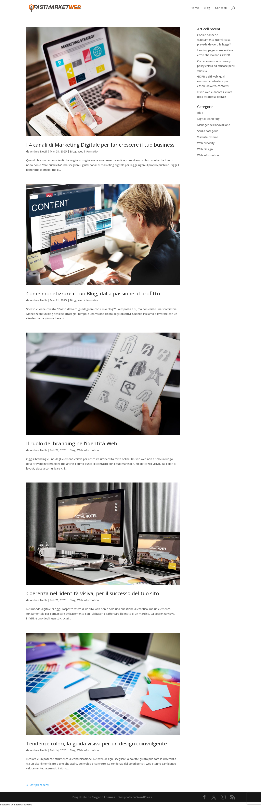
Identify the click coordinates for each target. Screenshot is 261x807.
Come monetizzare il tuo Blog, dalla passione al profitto (93, 293)
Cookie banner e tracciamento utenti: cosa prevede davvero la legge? (214, 39)
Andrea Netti (38, 151)
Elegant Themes (103, 797)
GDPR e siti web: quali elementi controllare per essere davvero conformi (213, 81)
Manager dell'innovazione (213, 125)
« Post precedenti (37, 785)
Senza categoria (207, 131)
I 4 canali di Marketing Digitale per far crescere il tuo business (100, 144)
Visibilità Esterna (207, 137)
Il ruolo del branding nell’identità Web (71, 443)
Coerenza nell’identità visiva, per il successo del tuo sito (92, 593)
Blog (207, 8)
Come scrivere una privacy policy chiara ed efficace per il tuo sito (216, 65)
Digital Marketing (208, 119)
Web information (88, 151)
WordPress (144, 797)
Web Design (205, 149)
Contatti (221, 8)
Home (195, 8)
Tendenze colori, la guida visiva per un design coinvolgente (96, 743)
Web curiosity (206, 143)
